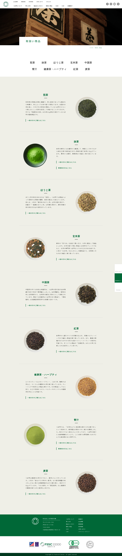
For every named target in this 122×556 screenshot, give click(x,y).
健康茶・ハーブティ (55, 69)
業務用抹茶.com (118, 280)
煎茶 (32, 62)
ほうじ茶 (58, 62)
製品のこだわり (38, 6)
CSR (63, 6)
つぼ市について (17, 6)
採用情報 (31, 1)
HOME (91, 48)
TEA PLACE (118, 290)
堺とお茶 (28, 6)
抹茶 (44, 62)
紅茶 (75, 69)
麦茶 (87, 69)
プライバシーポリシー (84, 531)
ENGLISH (48, 1)
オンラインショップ (118, 271)
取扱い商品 (49, 6)
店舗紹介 (70, 6)
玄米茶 (74, 62)
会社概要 (15, 1)
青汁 (34, 69)
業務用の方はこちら (65, 168)
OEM (57, 6)
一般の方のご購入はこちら (37, 120)
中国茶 (88, 62)
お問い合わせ (39, 1)
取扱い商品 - (99, 48)
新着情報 (23, 1)
